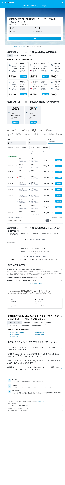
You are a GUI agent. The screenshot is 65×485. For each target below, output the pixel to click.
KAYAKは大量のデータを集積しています (35, 408)
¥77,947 (15, 22)
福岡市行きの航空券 (39, 332)
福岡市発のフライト (39, 334)
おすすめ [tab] (16, 55)
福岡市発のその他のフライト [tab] (38, 325)
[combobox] (25, 24)
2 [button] (50, 220)
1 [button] (47, 220)
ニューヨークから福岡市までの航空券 (16, 332)
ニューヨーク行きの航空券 (13, 334)
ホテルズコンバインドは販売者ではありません (35, 406)
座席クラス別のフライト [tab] (14, 325)
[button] (2, 2)
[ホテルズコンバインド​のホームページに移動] (9, 2)
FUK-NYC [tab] (26, 239)
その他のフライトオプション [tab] (15, 322)
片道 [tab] (30, 55)
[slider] (63, 143)
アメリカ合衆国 (14, 46)
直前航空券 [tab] (23, 55)
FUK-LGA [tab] (44, 239)
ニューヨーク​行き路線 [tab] (38, 322)
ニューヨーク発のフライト (13, 336)
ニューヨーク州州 (21, 46)
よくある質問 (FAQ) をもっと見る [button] (35, 283)
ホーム (8, 46)
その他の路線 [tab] (27, 322)
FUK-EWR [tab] (38, 239)
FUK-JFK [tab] (32, 239)
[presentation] (24, 22)
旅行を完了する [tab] (25, 325)
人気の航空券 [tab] (48, 322)
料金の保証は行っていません (41, 401)
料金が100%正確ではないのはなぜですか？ (35, 411)
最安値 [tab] (10, 55)
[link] (15, 122)
